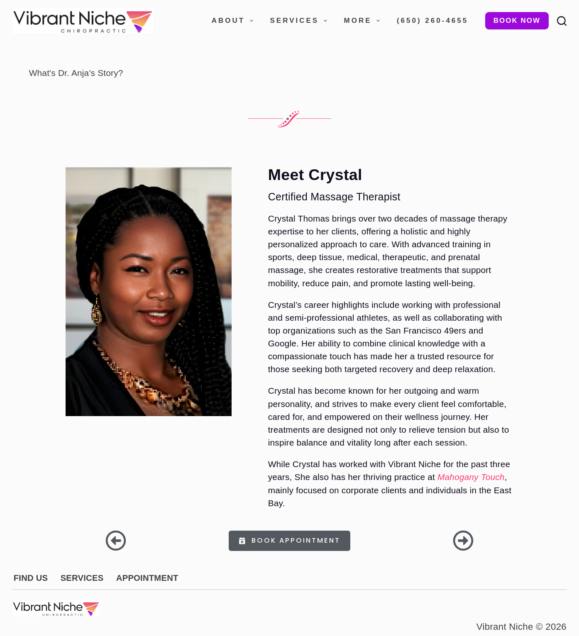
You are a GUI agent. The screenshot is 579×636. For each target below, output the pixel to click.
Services (300, 21)
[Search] (562, 21)
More (363, 21)
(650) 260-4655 (432, 20)
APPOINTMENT (144, 578)
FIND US (30, 578)
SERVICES (80, 578)
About (234, 21)
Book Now (516, 20)
